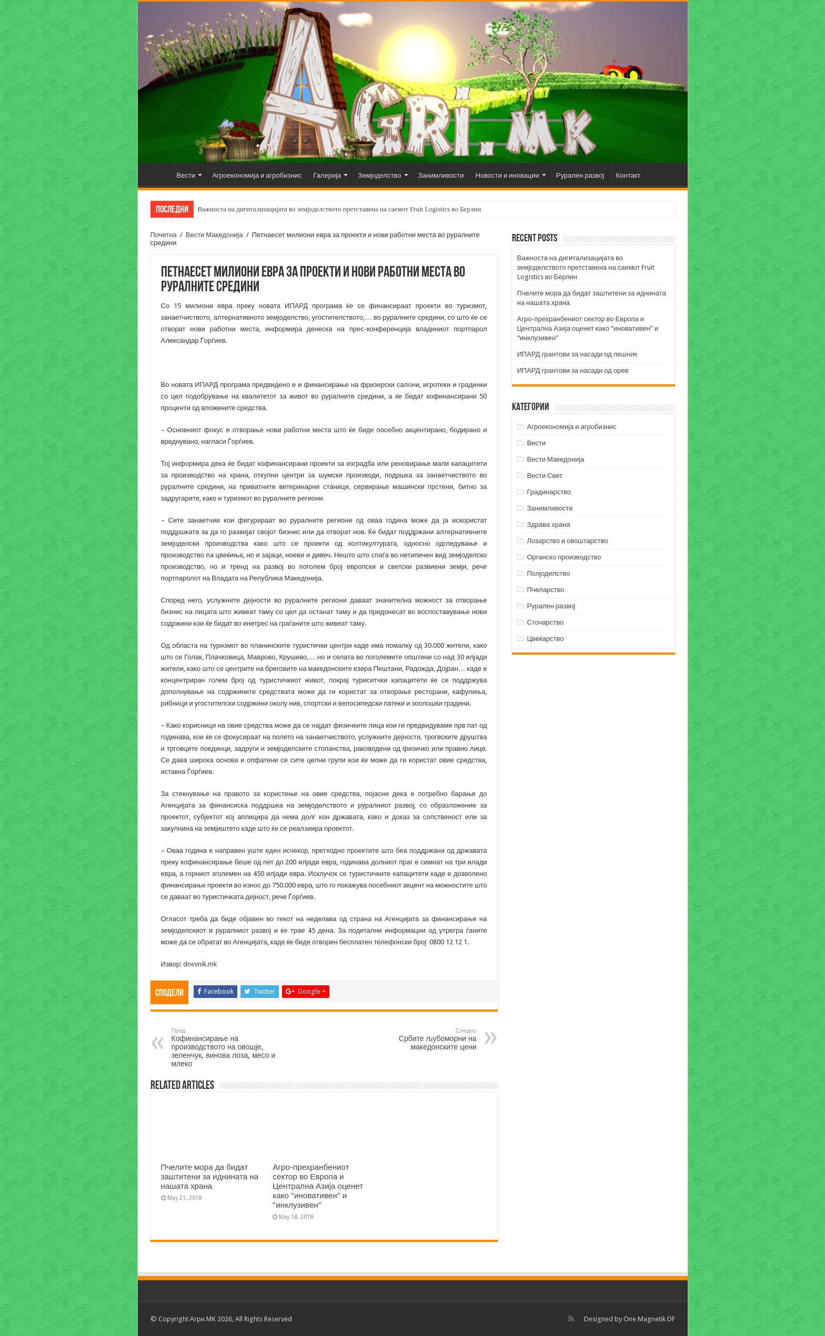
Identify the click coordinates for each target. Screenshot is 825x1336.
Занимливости (441, 175)
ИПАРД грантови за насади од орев (573, 370)
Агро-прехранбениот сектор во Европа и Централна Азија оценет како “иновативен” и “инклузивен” (318, 1186)
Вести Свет (544, 476)
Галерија (327, 175)
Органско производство (564, 557)
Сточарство (545, 622)
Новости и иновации (507, 175)
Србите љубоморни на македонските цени (423, 1039)
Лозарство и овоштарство (567, 541)
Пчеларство (545, 590)
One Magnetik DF (649, 1319)
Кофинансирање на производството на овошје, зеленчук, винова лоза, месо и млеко (225, 1047)
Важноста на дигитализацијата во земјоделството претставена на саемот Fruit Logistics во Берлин (339, 209)
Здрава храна (548, 524)
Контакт (628, 175)
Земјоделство (379, 175)
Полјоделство (548, 573)
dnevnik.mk (200, 964)
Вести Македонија (214, 235)
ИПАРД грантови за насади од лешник (577, 354)
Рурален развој (580, 175)
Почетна (156, 174)
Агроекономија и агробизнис (256, 175)
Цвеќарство (545, 638)
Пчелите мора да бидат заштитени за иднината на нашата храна (210, 1176)
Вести (186, 175)
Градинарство (549, 492)
